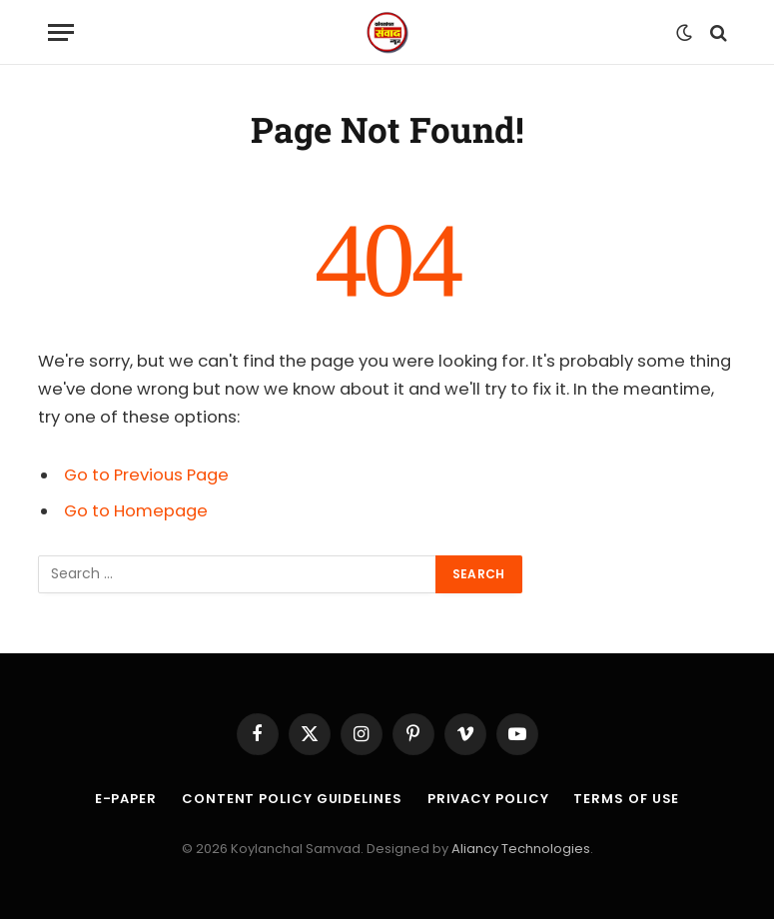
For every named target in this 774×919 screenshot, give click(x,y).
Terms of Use (626, 798)
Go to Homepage (136, 510)
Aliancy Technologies (520, 848)
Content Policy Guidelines (292, 798)
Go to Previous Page (146, 474)
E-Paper (126, 798)
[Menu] (61, 32)
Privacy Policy (488, 798)
